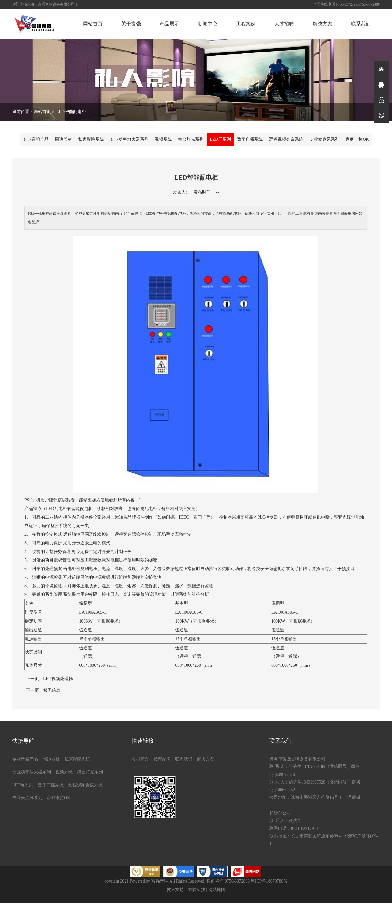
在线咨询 (381, 84)
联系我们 (361, 23)
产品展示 (169, 23)
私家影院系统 (91, 139)
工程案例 (246, 23)
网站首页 (93, 23)
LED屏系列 (220, 139)
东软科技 (196, 889)
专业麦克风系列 (324, 139)
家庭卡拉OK (357, 139)
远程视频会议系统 (286, 139)
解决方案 (322, 23)
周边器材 (63, 139)
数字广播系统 (250, 139)
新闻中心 (207, 23)
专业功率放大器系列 (129, 139)
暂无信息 (51, 690)
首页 (381, 69)
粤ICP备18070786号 (269, 881)
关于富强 (131, 23)
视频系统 (163, 139)
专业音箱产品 (36, 139)
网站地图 (216, 889)
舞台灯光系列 (191, 139)
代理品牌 (162, 759)
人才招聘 (284, 23)
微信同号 (381, 115)
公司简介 (140, 759)
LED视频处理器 (58, 678)
